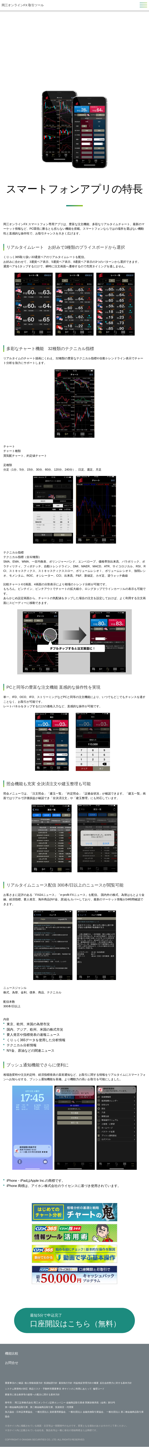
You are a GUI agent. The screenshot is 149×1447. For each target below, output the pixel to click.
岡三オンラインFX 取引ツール (23, 5)
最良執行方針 (65, 1383)
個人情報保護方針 (33, 1383)
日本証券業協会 (24, 1412)
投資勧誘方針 (50, 1383)
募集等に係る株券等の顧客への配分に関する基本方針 (32, 1394)
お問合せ (11, 1363)
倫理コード (98, 1388)
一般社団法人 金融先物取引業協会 (85, 1412)
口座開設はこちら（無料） (75, 1320)
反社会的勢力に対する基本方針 (116, 1383)
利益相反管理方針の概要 (86, 1383)
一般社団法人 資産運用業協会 (50, 1412)
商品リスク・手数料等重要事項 (45, 1388)
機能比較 (11, 1353)
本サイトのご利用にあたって (77, 1388)
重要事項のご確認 (14, 1383)
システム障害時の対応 (16, 1388)
